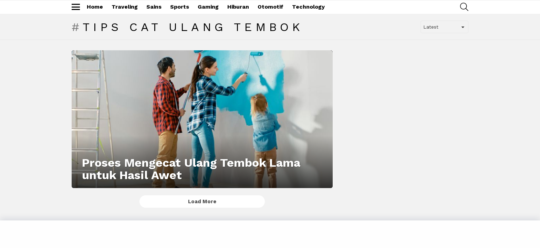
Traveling (125, 6)
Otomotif (270, 6)
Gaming (208, 6)
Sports (179, 6)
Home (95, 6)
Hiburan (238, 6)
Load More (202, 201)
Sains (154, 6)
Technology (308, 6)
